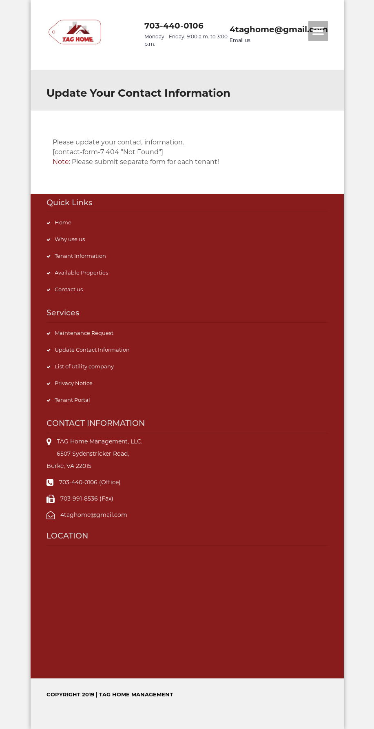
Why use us (70, 239)
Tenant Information (80, 256)
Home (63, 222)
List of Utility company (84, 366)
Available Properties (81, 272)
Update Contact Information (92, 349)
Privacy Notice (74, 383)
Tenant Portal (72, 400)
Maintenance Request (84, 333)
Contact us (69, 289)
